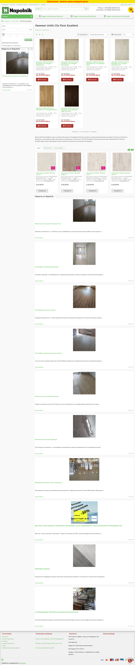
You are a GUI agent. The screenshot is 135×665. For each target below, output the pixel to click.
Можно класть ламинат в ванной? (46, 439)
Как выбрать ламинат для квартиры (47, 267)
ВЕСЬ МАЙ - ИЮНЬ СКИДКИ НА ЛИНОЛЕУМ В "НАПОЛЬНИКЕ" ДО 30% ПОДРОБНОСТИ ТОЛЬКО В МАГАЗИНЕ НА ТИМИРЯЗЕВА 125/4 (78, 526)
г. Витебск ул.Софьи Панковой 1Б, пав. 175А (48, 643)
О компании (5, 4)
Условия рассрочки (34, 4)
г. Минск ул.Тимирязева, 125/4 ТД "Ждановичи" (49, 639)
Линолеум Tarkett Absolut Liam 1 (95, 173)
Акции (39, 148)
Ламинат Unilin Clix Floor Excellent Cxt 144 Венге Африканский (70, 109)
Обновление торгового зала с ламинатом (48, 482)
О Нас (3, 645)
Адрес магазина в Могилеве (117, 16)
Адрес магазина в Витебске (83, 16)
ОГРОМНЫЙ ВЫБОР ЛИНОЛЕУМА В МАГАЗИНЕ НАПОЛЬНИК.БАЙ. (56, 612)
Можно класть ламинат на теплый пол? (15, 76)
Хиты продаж (59, 148)
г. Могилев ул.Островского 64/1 (44, 648)
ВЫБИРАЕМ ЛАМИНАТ (42, 569)
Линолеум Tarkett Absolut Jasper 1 (70, 173)
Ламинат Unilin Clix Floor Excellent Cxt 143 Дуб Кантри (46, 108)
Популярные (48, 148)
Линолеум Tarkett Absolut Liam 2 (120, 173)
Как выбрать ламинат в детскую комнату (48, 353)
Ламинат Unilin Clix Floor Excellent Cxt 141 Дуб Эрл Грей (95, 63)
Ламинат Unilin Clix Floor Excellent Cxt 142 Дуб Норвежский (120, 63)
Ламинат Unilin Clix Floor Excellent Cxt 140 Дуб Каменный (70, 63)
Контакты (12, 4)
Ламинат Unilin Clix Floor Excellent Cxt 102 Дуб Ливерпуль (45, 63)
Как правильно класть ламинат (45, 310)
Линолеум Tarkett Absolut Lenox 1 (45, 173)
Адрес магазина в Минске (51, 16)
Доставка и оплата (22, 4)
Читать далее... (6, 89)
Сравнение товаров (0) (42, 30)
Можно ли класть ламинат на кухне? (47, 396)
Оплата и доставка (7, 639)
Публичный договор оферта (10, 648)
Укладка (43, 4)
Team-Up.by (22, 663)
